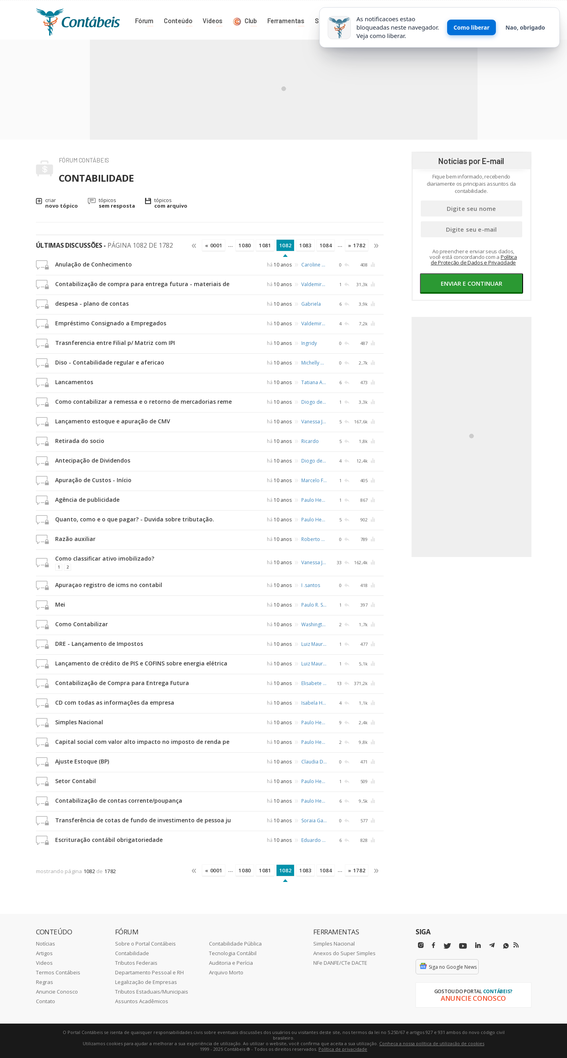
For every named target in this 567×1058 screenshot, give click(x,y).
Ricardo (310, 441)
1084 (326, 245)
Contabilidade (132, 953)
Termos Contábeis (58, 972)
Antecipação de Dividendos (92, 460)
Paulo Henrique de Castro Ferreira (314, 500)
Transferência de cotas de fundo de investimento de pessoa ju (143, 820)
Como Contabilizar (81, 624)
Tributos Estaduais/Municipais (151, 991)
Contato (45, 1001)
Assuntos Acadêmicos (141, 1001)
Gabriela (311, 304)
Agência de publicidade (87, 499)
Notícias (45, 943)
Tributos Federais (136, 962)
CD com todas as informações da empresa (114, 702)
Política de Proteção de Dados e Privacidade (474, 259)
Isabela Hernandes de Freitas (314, 702)
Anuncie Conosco (57, 991)
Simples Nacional (79, 722)
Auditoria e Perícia (231, 962)
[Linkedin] (478, 945)
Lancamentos (74, 382)
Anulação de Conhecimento (93, 264)
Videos (44, 962)
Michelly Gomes (314, 362)
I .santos (310, 585)
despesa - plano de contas (92, 303)
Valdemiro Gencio (314, 284)
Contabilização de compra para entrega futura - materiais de (142, 284)
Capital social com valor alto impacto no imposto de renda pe (142, 741)
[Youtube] (463, 946)
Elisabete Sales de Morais (314, 683)
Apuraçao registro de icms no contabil (108, 585)
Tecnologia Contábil (233, 953)
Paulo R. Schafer (314, 604)
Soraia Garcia (314, 820)
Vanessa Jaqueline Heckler (314, 421)
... (230, 244)
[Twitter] (447, 946)
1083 (305, 245)
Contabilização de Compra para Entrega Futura (122, 683)
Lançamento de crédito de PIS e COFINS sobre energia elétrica (141, 663)
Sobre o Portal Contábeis (145, 943)
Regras (44, 982)
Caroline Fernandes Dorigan (314, 264)
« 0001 (213, 245)
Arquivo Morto (226, 972)
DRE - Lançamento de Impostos (99, 643)
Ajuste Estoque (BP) (82, 761)
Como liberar (471, 27)
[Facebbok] (434, 945)
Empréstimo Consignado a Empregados (110, 323)
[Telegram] (492, 946)
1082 (285, 245)
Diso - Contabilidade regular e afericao (109, 362)
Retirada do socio (79, 441)
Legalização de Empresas (146, 982)
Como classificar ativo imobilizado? (104, 558)
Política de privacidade (342, 1049)
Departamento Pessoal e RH (149, 972)
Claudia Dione (314, 761)
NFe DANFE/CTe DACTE (340, 962)
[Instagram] (421, 945)
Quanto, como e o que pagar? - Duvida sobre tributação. (134, 519)
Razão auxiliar (75, 539)
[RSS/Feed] (516, 945)
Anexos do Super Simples (344, 953)
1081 (265, 245)
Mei (60, 604)
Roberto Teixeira (314, 539)
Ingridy (309, 343)
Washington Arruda (314, 624)
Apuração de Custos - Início (93, 480)
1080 (245, 245)
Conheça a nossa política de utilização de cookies (431, 1043)
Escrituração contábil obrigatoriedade (109, 840)
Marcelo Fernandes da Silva (314, 480)
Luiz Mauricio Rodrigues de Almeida (314, 644)
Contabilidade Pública (235, 943)
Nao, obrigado (525, 27)
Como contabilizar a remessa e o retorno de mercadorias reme (143, 401)
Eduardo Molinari (314, 840)
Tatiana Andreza (314, 382)
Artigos (44, 953)
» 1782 (356, 245)
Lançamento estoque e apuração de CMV (112, 421)
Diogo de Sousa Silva (314, 402)
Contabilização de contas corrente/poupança (118, 800)
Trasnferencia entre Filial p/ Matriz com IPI (115, 343)
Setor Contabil (75, 781)
